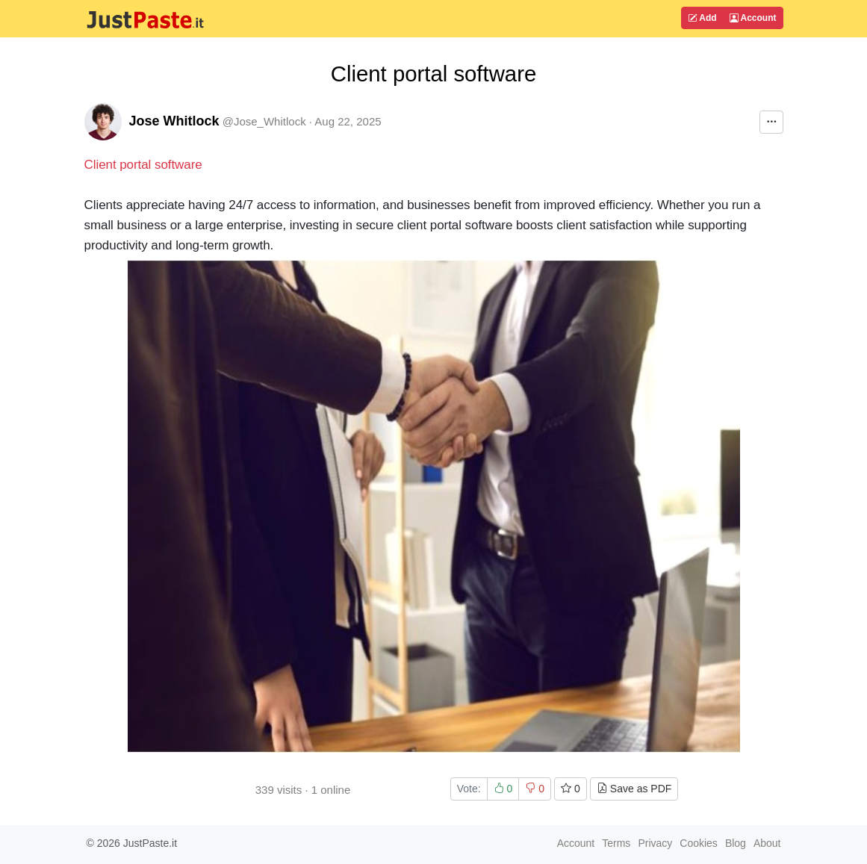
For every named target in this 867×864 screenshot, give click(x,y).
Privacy (655, 843)
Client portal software (143, 165)
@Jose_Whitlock (264, 121)
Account (753, 17)
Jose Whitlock (174, 121)
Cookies (699, 843)
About (767, 843)
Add (702, 17)
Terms (616, 843)
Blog (735, 843)
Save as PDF (634, 789)
